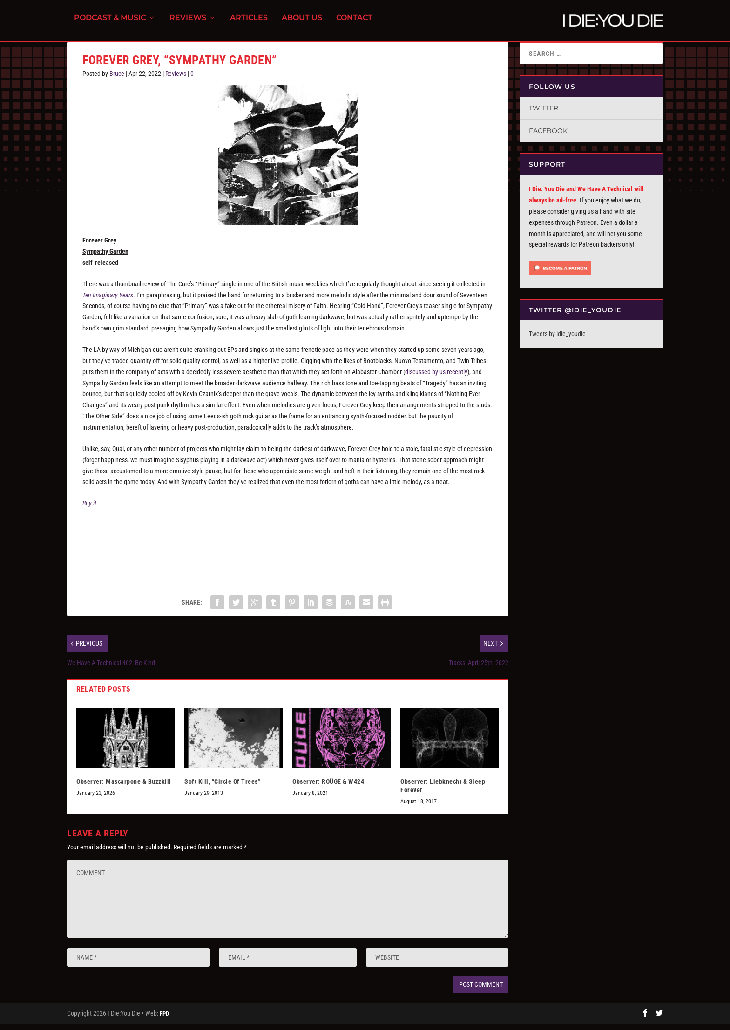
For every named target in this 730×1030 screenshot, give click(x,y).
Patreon (586, 228)
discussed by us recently (436, 377)
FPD (164, 1019)
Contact (354, 23)
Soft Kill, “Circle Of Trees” (222, 787)
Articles (249, 23)
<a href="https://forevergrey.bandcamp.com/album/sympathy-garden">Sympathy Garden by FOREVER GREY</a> (287, 553)
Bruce (116, 79)
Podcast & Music (110, 23)
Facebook (548, 136)
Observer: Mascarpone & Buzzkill (123, 787)
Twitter (543, 113)
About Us (302, 23)
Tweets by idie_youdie (557, 339)
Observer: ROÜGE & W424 (328, 787)
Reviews (187, 23)
